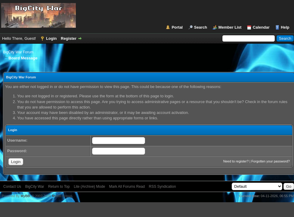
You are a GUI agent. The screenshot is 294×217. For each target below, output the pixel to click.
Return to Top (59, 186)
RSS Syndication (162, 186)
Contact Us (12, 186)
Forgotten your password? (270, 161)
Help (285, 27)
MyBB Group (62, 196)
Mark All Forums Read (127, 186)
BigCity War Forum (18, 52)
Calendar (261, 27)
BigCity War (34, 186)
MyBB (25, 196)
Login (51, 38)
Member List (230, 27)
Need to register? (236, 161)
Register (68, 38)
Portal (177, 27)
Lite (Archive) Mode (89, 186)
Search (200, 27)
